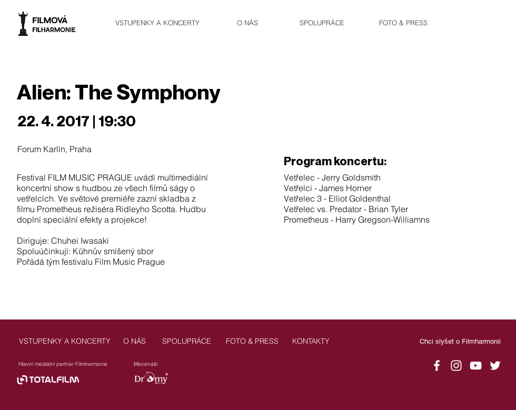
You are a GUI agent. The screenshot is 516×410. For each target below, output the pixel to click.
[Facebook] (437, 365)
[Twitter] (495, 365)
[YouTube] (476, 365)
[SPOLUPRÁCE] (321, 23)
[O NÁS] (247, 23)
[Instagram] (456, 365)
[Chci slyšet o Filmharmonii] (460, 342)
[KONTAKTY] (310, 341)
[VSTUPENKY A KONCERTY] (157, 23)
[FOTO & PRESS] (403, 23)
